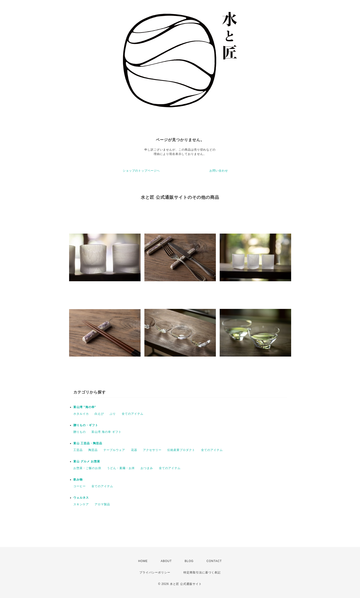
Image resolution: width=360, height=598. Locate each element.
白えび (99, 413)
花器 (134, 450)
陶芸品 (93, 450)
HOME (143, 561)
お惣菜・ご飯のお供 (87, 468)
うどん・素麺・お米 (121, 468)
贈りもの (79, 432)
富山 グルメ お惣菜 (86, 461)
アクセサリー (152, 450)
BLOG (189, 561)
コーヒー (79, 486)
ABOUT (166, 561)
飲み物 (78, 479)
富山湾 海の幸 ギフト (106, 432)
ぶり (113, 413)
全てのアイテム (132, 413)
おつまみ (147, 468)
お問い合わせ (218, 170)
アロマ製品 (102, 504)
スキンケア (81, 504)
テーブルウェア (114, 450)
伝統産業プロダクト (181, 450)
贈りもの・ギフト (85, 425)
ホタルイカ (81, 413)
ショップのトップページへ (141, 170)
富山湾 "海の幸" (84, 407)
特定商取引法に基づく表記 (202, 572)
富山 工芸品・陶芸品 (87, 443)
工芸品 (78, 450)
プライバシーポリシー (154, 572)
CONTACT (214, 561)
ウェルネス (81, 497)
